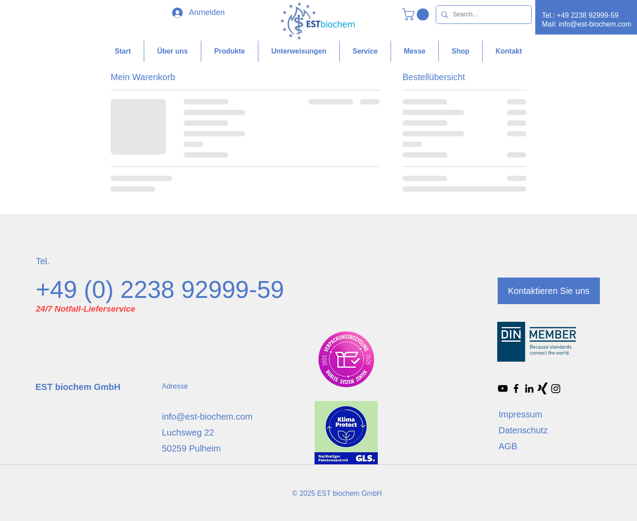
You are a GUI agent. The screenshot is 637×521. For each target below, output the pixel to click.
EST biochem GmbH (77, 387)
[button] (417, 14)
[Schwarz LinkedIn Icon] (529, 388)
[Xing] (543, 388)
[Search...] (483, 14)
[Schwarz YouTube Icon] (503, 388)
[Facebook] (516, 388)
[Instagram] (556, 388)
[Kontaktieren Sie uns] (549, 291)
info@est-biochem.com (595, 24)
